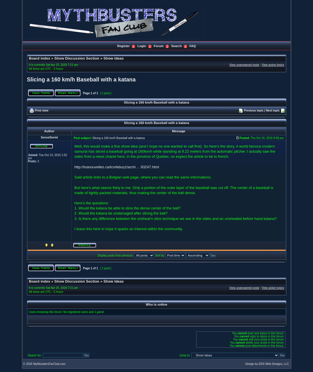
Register (123, 46)
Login (142, 46)
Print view (41, 110)
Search (176, 46)
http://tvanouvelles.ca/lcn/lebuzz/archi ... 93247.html (116, 167)
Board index (39, 58)
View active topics (273, 64)
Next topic (272, 110)
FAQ (192, 46)
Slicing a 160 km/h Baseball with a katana (81, 79)
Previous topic (254, 110)
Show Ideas (113, 58)
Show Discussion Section (76, 58)
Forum (158, 46)
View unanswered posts (244, 64)
